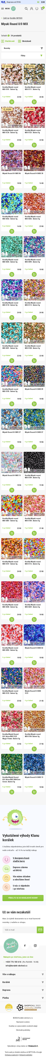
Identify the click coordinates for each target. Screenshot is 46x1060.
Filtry (31, 55)
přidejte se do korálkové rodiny (23, 898)
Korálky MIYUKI (16, 18)
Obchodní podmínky (23, 1030)
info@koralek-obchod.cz (16, 965)
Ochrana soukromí (11, 1055)
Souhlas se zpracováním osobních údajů (23, 1026)
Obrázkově (24, 41)
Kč (38, 2)
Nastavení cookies (23, 1022)
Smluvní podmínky (26, 1055)
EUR (43, 2)
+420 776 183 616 (13, 962)
